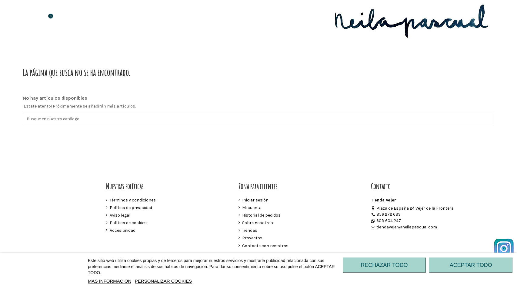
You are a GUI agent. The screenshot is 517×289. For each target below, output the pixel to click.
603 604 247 (386, 221)
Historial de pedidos (261, 215)
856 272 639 (386, 215)
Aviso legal (120, 215)
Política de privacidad (131, 208)
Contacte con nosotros (265, 246)
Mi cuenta (252, 208)
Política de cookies (128, 223)
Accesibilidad (122, 231)
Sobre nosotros (257, 223)
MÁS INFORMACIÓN (109, 281)
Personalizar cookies (163, 281)
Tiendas (249, 231)
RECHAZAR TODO (384, 265)
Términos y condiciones (133, 200)
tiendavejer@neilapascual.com (404, 227)
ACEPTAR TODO (471, 265)
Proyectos (252, 238)
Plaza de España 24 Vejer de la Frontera (412, 208)
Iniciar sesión (255, 200)
